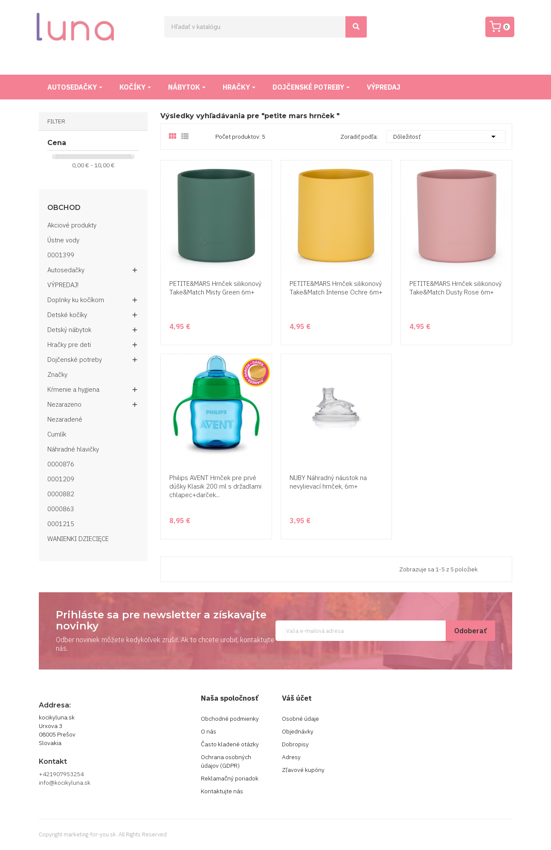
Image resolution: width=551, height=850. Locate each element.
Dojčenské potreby (74, 359)
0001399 (60, 255)
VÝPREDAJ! (62, 285)
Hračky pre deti (69, 345)
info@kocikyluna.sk (64, 782)
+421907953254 (61, 774)
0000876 (60, 464)
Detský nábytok (69, 330)
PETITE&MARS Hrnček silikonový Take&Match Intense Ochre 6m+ (336, 287)
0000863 (60, 509)
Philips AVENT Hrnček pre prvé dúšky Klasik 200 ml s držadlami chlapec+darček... (215, 486)
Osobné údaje (300, 718)
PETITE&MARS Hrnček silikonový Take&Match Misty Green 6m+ (215, 287)
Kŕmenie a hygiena (73, 389)
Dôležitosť (446, 136)
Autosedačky (65, 270)
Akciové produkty (71, 225)
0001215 (60, 524)
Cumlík (56, 434)
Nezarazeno (64, 404)
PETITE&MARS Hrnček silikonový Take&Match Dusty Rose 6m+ (455, 287)
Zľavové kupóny (303, 770)
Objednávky (297, 731)
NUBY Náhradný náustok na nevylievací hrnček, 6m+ (328, 482)
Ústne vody (63, 240)
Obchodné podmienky (230, 718)
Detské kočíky (67, 315)
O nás (208, 731)
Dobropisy (295, 744)
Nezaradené (64, 419)
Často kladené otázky (230, 744)
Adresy (291, 757)
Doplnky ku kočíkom (75, 300)
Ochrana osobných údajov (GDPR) (226, 761)
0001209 (60, 479)
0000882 (60, 494)
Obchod (64, 207)
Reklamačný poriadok (229, 778)
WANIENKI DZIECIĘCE (78, 539)
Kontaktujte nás (222, 791)
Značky (57, 374)
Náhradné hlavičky (73, 449)
